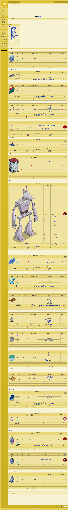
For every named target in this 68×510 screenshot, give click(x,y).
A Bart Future (49, 90)
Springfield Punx (4, 44)
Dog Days (50, 379)
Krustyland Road (52, 79)
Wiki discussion (3, 22)
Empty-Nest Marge (25, 300)
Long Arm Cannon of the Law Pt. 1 (50, 108)
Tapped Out (3, 12)
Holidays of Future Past (50, 376)
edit (15, 69)
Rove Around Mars (33, 305)
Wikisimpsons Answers (4, 38)
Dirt (53, 245)
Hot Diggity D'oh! (50, 76)
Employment (49, 60)
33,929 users (3, 27)
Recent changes (4, 13)
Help (2, 15)
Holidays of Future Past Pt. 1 (49, 377)
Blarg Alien (51, 75)
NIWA (2, 46)
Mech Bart (31, 324)
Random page (3, 14)
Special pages (3, 32)
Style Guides (3, 21)
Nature (48, 360)
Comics (2, 11)
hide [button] (9, 25)
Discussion (12, 3)
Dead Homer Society (4, 45)
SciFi (36, 125)
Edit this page (15, 3)
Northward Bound (46, 298)
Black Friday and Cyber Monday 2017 (41, 125)
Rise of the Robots (49, 125)
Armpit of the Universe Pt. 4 (49, 395)
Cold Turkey (56, 298)
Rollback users (3, 19)
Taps (36, 65)
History (18, 3)
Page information (4, 34)
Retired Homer (25, 299)
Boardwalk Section (40, 79)
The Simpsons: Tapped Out (23, 22)
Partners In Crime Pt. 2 (50, 144)
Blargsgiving (49, 161)
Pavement (36, 79)
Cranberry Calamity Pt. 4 (50, 162)
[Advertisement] (4, 63)
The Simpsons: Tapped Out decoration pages (16, 493)
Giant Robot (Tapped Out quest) (18, 181)
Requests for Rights (4, 20)
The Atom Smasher (55, 220)
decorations (38, 491)
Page (9, 3)
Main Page (3, 9)
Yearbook (65, 123)
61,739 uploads (3, 26)
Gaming (50, 320)
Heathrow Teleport (14, 252)
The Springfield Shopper (5, 39)
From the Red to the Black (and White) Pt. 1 (49, 56)
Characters (3, 10)
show (66, 491)
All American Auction (55, 216)
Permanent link (3, 33)
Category (10, 493)
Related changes (4, 31)
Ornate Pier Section (45, 79)
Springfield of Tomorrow (15, 410)
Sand (49, 79)
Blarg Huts (47, 75)
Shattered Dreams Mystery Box (45, 128)
